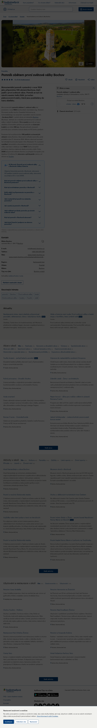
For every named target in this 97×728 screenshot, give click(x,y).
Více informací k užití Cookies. (47, 716)
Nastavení (33, 722)
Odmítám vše (21, 722)
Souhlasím (8, 722)
